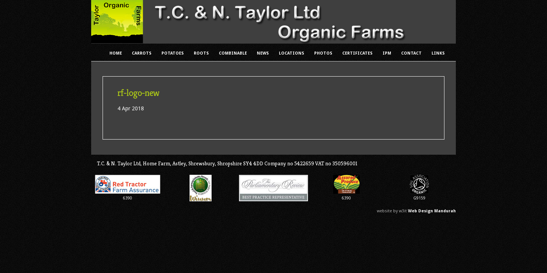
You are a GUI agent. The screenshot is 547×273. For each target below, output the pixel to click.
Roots (201, 53)
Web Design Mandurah (432, 211)
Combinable (233, 53)
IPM (387, 53)
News (263, 53)
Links (438, 53)
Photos (323, 53)
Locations (291, 53)
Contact (411, 53)
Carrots (142, 53)
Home (115, 53)
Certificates (357, 53)
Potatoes (172, 53)
